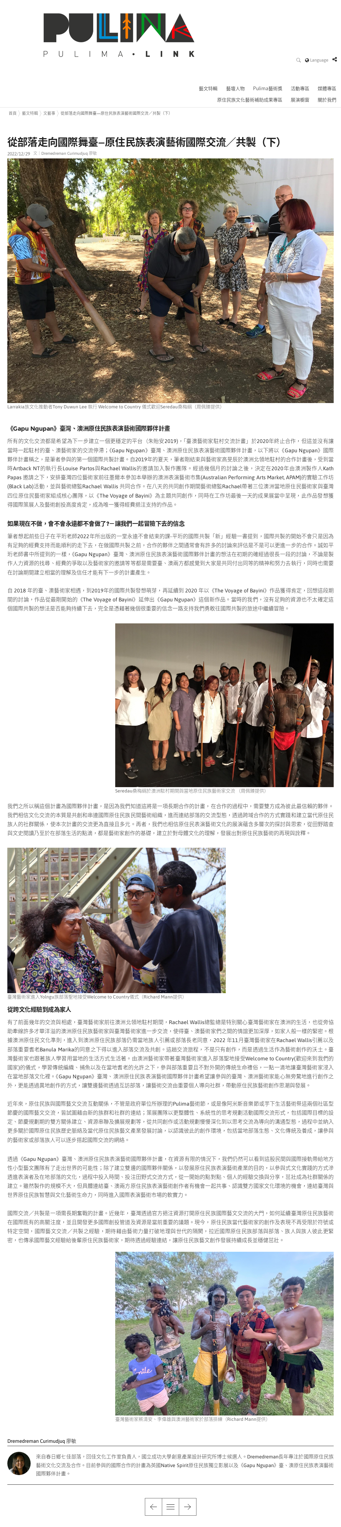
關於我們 (327, 56)
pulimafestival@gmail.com (108, 1520)
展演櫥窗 (301, 56)
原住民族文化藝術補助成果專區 (251, 56)
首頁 (13, 69)
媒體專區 (327, 45)
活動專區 (301, 45)
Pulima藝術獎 (269, 45)
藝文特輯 (211, 45)
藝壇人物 (238, 45)
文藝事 (49, 69)
